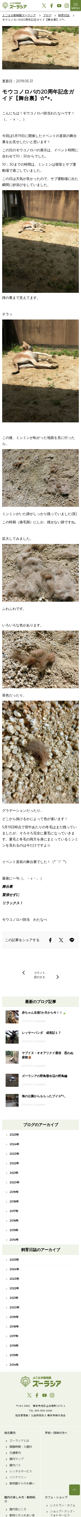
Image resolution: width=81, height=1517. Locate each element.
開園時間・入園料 (21, 1447)
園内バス (15, 1465)
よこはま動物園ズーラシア (40, 1381)
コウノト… (40, 972)
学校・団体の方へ (56, 1433)
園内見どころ (18, 1509)
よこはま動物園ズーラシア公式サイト (14, 5)
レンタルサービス (21, 1471)
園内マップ (17, 1459)
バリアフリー (18, 1477)
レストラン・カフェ (62, 1505)
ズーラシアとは (19, 1441)
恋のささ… (40, 977)
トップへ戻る (74, 1489)
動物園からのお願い (22, 1483)
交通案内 (15, 1453)
